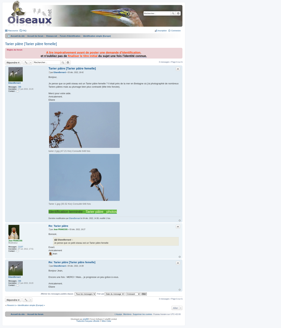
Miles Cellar (106, 321)
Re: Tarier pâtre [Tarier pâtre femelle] (72, 262)
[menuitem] (142, 314)
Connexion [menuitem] (176, 31)
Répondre (12, 62)
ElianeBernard (14, 83)
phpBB (85, 319)
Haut (180, 220)
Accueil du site (18, 36)
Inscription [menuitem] (162, 31)
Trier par (111, 294)
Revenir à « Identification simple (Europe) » (26, 305)
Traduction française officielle (87, 321)
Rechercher (173, 13)
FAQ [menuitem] (24, 31)
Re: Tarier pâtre (58, 225)
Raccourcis (13, 31)
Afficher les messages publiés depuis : (68, 294)
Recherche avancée (178, 13)
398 (19, 87)
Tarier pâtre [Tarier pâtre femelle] (31, 44)
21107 (20, 247)
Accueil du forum (35, 36)
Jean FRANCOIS (15, 241)
